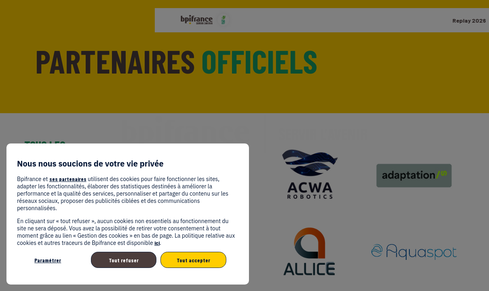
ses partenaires (67, 178)
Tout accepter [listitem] (193, 260)
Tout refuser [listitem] (124, 260)
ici (157, 242)
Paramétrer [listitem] (47, 260)
